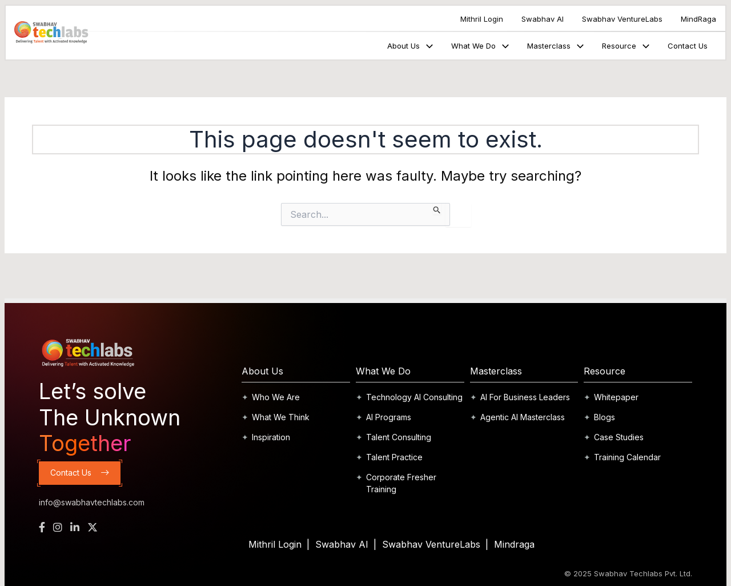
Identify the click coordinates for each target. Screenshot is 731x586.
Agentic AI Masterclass (522, 417)
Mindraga (514, 544)
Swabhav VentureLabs (622, 18)
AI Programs (388, 417)
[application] (428, 45)
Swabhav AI (542, 18)
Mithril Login (481, 18)
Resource (625, 45)
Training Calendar (627, 457)
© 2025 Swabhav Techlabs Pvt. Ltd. (628, 573)
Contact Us (688, 45)
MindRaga (698, 18)
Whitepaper (616, 397)
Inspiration (271, 437)
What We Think (281, 417)
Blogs (604, 417)
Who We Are (276, 397)
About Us (410, 45)
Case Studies (619, 437)
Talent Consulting (398, 437)
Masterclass (555, 45)
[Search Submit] (437, 208)
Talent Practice (394, 457)
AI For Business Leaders (525, 397)
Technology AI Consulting (414, 397)
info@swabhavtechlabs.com (91, 502)
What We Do (480, 45)
